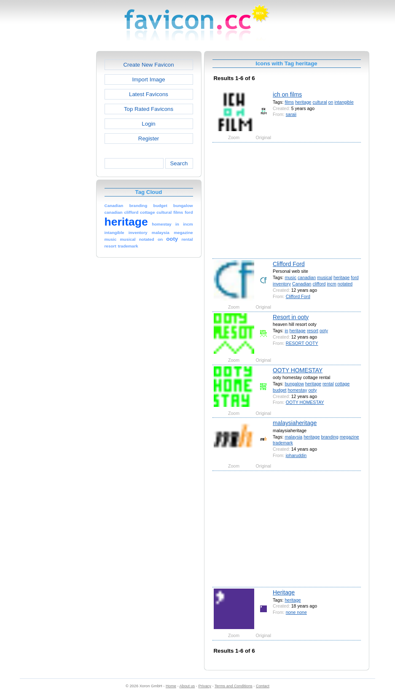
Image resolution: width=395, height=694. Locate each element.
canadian (307, 277)
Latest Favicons (148, 94)
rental (328, 383)
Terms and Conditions (234, 686)
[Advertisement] (60, 177)
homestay (297, 390)
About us (187, 686)
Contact (262, 686)
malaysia (293, 436)
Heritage (284, 592)
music (290, 277)
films (289, 102)
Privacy (204, 686)
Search (179, 163)
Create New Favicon (148, 65)
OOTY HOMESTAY (297, 370)
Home (171, 686)
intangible (343, 102)
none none (296, 612)
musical (324, 277)
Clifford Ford (289, 264)
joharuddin (296, 455)
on (330, 102)
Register (148, 138)
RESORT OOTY (302, 343)
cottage (342, 383)
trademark (283, 442)
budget (279, 390)
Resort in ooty (291, 317)
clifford (318, 283)
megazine (349, 436)
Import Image (148, 79)
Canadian (301, 283)
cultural (319, 102)
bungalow (294, 383)
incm (331, 283)
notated (345, 283)
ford (354, 277)
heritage (303, 102)
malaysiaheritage (295, 423)
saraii (291, 114)
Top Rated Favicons (148, 109)
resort (312, 330)
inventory (282, 283)
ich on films (287, 94)
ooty (324, 330)
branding (330, 436)
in (286, 330)
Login (148, 124)
